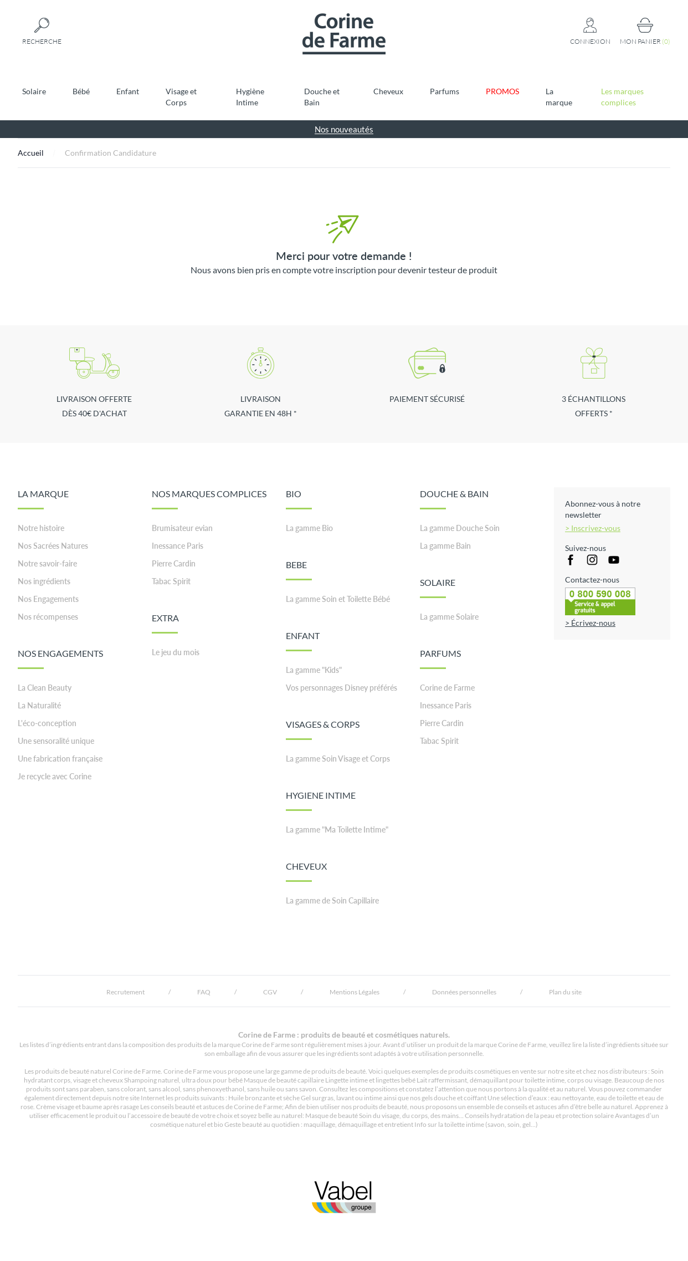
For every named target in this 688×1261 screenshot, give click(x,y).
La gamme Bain (445, 545)
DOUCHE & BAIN (454, 498)
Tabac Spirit (171, 581)
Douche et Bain (322, 96)
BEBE (299, 569)
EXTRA (165, 623)
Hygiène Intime (250, 96)
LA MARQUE (43, 498)
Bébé (81, 91)
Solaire (34, 91)
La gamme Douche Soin (460, 528)
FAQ (203, 992)
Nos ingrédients (44, 581)
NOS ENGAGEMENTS (60, 658)
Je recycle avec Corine (54, 776)
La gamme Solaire (449, 616)
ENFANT (303, 640)
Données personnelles (464, 992)
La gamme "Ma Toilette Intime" (337, 829)
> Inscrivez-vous (592, 528)
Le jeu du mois (175, 652)
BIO (299, 498)
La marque (559, 96)
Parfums (444, 91)
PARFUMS (440, 658)
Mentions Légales (354, 992)
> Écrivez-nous (590, 622)
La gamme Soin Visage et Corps (338, 758)
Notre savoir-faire (47, 563)
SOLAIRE (437, 587)
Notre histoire (41, 528)
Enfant (127, 91)
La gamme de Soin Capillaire (332, 900)
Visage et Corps (181, 96)
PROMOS (502, 91)
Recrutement (125, 992)
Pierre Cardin (174, 563)
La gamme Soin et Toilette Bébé (338, 599)
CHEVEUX (306, 871)
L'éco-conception (47, 723)
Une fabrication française (60, 758)
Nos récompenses (48, 616)
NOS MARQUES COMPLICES (209, 498)
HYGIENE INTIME (321, 800)
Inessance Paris (177, 545)
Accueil (31, 152)
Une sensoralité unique (56, 741)
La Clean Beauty (44, 687)
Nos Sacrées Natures (53, 545)
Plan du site (565, 992)
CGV (270, 992)
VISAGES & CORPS (323, 729)
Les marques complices (622, 96)
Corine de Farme (447, 687)
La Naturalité (39, 705)
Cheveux (388, 91)
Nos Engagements (48, 599)
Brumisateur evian (182, 528)
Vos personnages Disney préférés (341, 687)
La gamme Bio (309, 528)
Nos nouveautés (344, 129)
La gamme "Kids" (314, 670)
